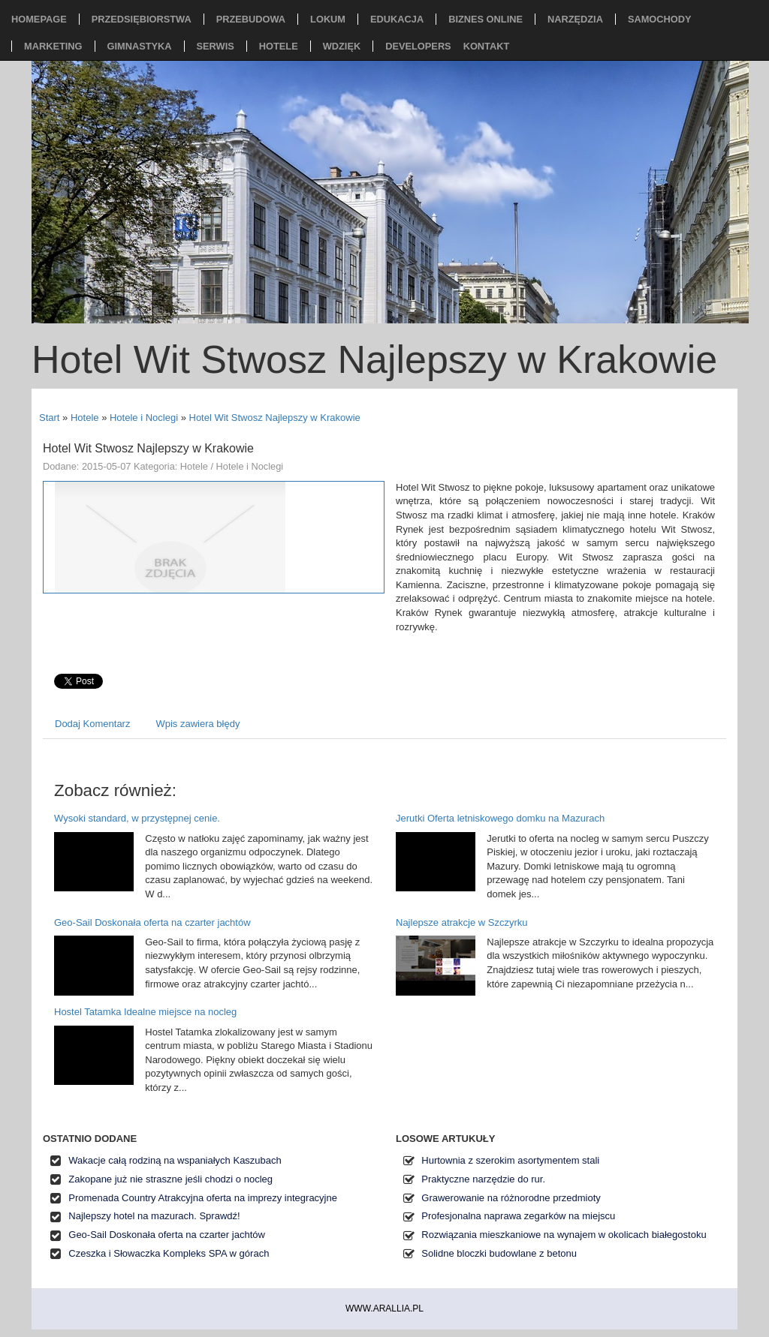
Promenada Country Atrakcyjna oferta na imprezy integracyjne (202, 1197)
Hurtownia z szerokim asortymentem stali (510, 1160)
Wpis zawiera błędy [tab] (197, 723)
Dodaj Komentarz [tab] (92, 723)
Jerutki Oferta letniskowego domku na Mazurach (500, 818)
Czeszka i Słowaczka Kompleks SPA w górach (168, 1253)
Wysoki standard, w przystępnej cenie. (137, 818)
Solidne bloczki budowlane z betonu (499, 1253)
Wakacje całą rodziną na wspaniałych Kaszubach (175, 1160)
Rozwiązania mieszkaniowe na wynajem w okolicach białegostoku (563, 1234)
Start (49, 417)
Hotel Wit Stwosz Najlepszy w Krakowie (274, 417)
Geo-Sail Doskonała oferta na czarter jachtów (152, 922)
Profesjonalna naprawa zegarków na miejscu (518, 1215)
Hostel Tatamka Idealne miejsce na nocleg (145, 1011)
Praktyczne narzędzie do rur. (483, 1179)
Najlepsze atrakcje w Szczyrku (462, 922)
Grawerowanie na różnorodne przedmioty (510, 1197)
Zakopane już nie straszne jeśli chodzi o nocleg (170, 1179)
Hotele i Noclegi (144, 417)
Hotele (85, 417)
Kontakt (486, 46)
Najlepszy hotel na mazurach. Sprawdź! (154, 1215)
